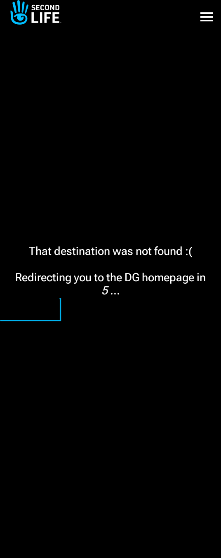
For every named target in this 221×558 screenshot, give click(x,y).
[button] (206, 12)
